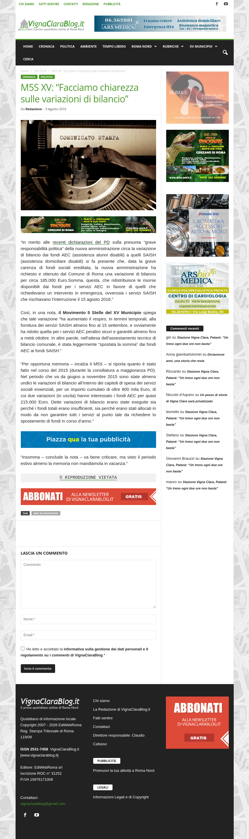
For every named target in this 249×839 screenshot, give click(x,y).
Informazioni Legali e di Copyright (121, 797)
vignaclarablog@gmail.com (42, 804)
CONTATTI (70, 4)
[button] (225, 52)
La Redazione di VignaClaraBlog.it (121, 709)
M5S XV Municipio (45, 513)
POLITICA (67, 46)
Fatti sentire (103, 718)
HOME (28, 46)
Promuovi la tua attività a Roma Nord (123, 770)
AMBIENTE (88, 46)
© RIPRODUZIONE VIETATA (88, 478)
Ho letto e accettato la (84, 652)
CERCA (28, 59)
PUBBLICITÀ (112, 4)
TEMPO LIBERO (114, 46)
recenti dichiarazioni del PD (81, 242)
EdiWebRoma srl (48, 767)
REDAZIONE (91, 4)
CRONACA (46, 46)
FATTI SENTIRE (49, 4)
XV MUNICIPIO (204, 46)
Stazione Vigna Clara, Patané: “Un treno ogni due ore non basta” (193, 378)
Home (25, 71)
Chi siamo (101, 701)
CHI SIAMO (26, 4)
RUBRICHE (173, 46)
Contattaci (101, 726)
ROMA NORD (144, 46)
